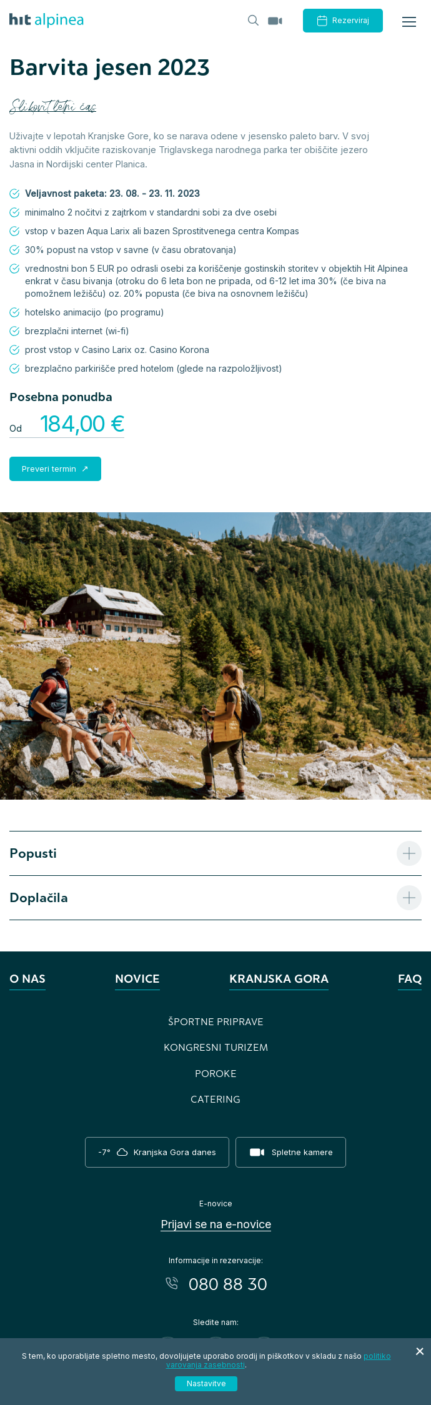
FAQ (410, 978)
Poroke (216, 1073)
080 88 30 (228, 1283)
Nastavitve (206, 1383)
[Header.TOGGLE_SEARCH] (252, 19)
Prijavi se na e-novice (216, 1224)
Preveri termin (50, 469)
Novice (137, 978)
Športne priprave (216, 1021)
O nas (27, 978)
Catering (215, 1099)
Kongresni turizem (216, 1047)
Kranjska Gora (279, 978)
